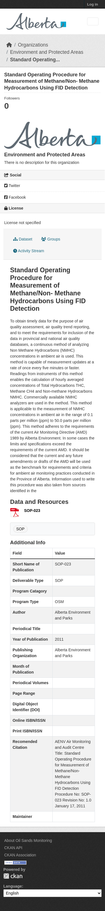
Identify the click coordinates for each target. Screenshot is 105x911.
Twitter (12, 185)
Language (12, 886)
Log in (92, 4)
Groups (50, 239)
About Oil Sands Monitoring (28, 840)
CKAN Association (20, 855)
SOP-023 (32, 510)
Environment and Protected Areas (46, 52)
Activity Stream (28, 251)
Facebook (15, 197)
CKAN (12, 876)
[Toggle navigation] (93, 22)
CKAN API (13, 848)
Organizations (33, 45)
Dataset (22, 239)
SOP (20, 529)
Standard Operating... (35, 59)
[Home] (9, 45)
